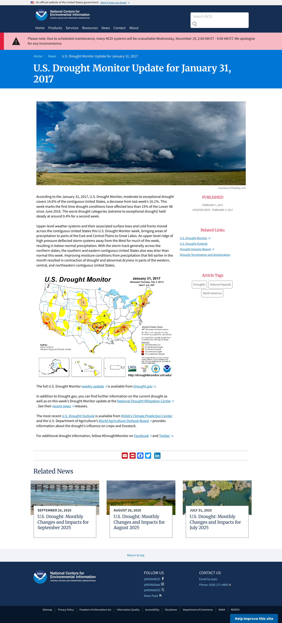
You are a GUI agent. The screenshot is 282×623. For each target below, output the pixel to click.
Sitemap (47, 609)
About (134, 28)
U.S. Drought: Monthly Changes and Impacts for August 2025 (139, 522)
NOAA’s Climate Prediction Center (146, 416)
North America (212, 293)
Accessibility (152, 609)
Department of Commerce (198, 609)
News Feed (151, 596)
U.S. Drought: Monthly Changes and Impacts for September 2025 (63, 522)
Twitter (166, 436)
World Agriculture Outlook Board (125, 421)
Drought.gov (144, 386)
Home (40, 28)
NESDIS (235, 609)
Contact (120, 28)
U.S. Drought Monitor (195, 238)
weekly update (94, 386)
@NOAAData (152, 585)
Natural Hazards (220, 284)
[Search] (216, 16)
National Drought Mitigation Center (145, 401)
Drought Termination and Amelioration (205, 255)
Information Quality (128, 609)
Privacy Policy (66, 609)
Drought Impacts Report (197, 249)
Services (72, 28)
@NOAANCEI (152, 579)
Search (194, 24)
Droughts (199, 284)
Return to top (135, 555)
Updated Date (201, 210)
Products (55, 28)
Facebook (143, 436)
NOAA (222, 609)
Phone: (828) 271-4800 (213, 585)
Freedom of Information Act (95, 609)
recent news (63, 406)
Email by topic (208, 579)
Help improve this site (254, 618)
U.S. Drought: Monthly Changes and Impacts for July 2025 (215, 522)
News (105, 28)
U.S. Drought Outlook (78, 416)
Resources (90, 28)
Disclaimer (171, 609)
